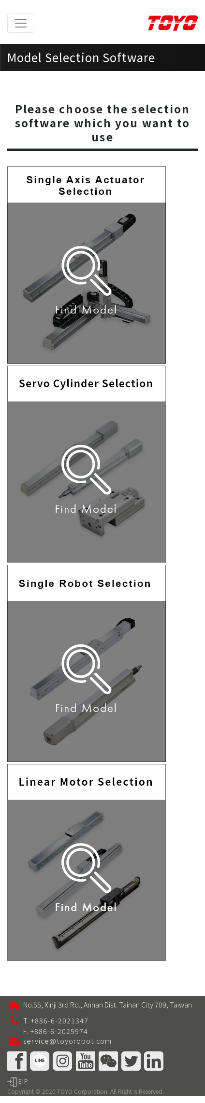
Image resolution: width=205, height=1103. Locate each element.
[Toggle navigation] (20, 23)
